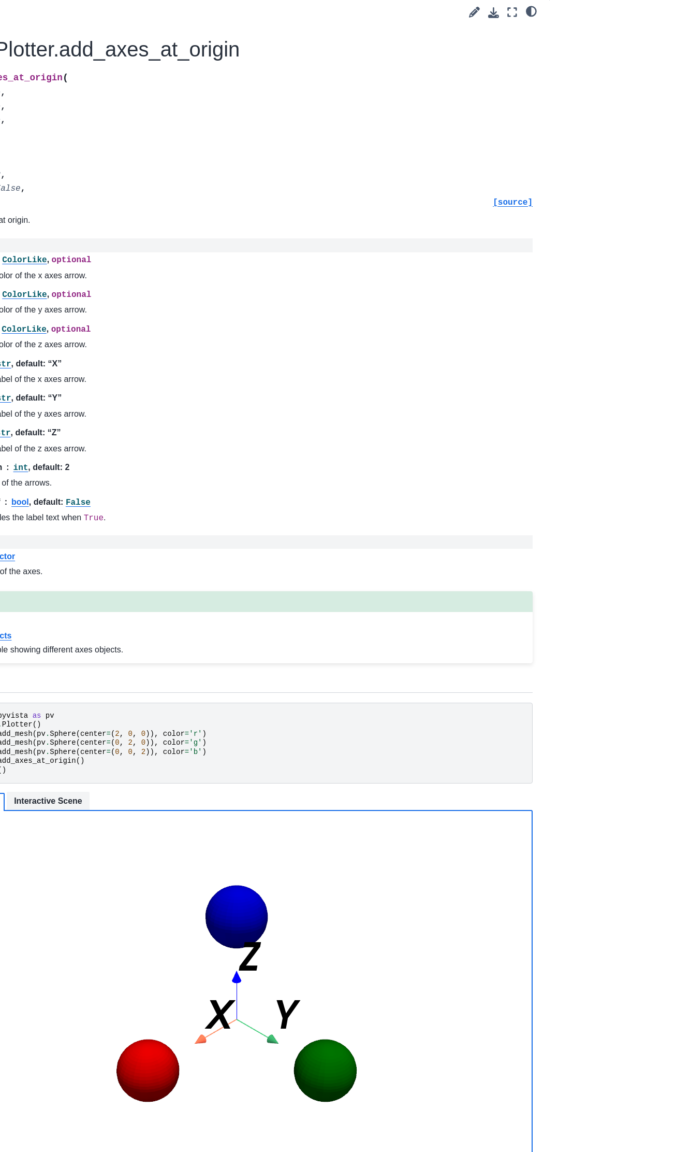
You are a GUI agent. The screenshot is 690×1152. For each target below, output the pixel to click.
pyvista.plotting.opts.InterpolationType (80, 335)
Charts (41, 535)
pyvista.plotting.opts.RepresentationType (80, 364)
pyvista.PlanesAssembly (70, 140)
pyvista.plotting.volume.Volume (79, 422)
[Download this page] (493, 12)
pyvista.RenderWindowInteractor (79, 229)
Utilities (34, 1065)
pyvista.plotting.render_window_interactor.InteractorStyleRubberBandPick (80, 856)
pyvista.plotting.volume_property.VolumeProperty (79, 450)
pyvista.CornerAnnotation (72, 41)
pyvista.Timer (52, 284)
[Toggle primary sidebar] (156, 12)
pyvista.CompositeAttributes (76, 502)
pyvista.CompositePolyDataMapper (78, 480)
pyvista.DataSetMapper (69, 74)
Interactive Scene (278, 801)
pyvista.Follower (56, 91)
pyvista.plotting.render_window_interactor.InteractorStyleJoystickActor (79, 732)
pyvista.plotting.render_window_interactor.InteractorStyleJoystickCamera (79, 773)
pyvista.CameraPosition (69, 25)
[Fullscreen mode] (512, 12)
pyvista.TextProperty (63, 268)
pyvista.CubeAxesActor (68, 58)
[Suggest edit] (474, 12)
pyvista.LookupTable (63, 124)
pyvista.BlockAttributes (67, 519)
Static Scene (203, 802)
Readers (36, 1082)
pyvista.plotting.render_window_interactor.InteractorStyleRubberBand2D (80, 815)
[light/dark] (531, 11)
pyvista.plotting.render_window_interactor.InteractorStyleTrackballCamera (78, 938)
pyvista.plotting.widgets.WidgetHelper (80, 558)
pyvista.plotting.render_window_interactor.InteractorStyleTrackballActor (78, 897)
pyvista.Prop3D (55, 173)
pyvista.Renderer (58, 206)
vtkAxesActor (218, 556)
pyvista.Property (56, 190)
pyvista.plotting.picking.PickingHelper (78, 615)
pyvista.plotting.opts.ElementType (79, 393)
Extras (24, 1115)
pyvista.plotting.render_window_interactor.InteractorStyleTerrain (79, 979)
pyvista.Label (52, 108)
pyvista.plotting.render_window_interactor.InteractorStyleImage (79, 691)
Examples (38, 1098)
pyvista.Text (49, 251)
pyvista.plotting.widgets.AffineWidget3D (79, 586)
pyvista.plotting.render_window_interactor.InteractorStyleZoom (79, 1020)
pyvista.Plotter (55, 157)
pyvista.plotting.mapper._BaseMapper (79, 307)
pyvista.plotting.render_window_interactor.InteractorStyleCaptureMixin (80, 650)
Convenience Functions (69, 1049)
